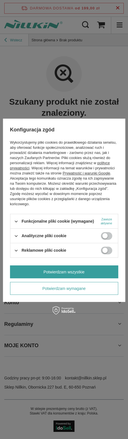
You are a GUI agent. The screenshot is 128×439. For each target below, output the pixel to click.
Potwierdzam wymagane (64, 288)
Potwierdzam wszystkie (64, 272)
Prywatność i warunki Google (86, 173)
